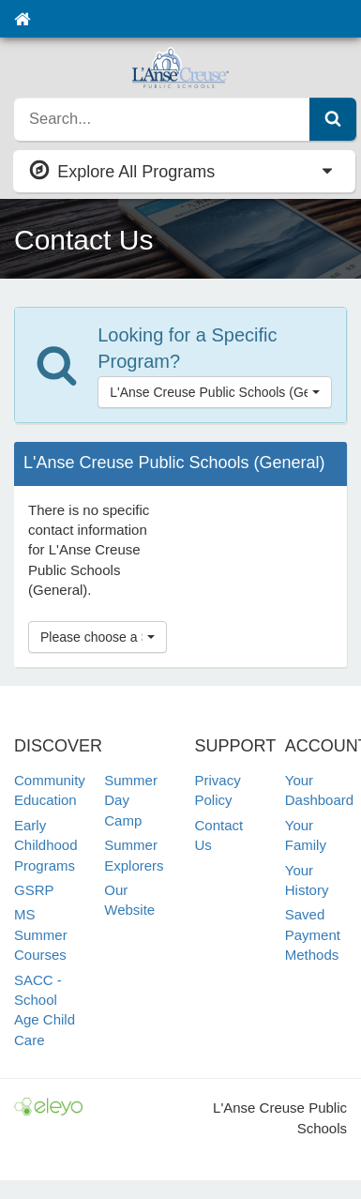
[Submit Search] (332, 119)
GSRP (34, 890)
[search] (162, 119)
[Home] (22, 19)
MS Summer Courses (41, 934)
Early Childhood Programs (46, 845)
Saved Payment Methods (312, 934)
